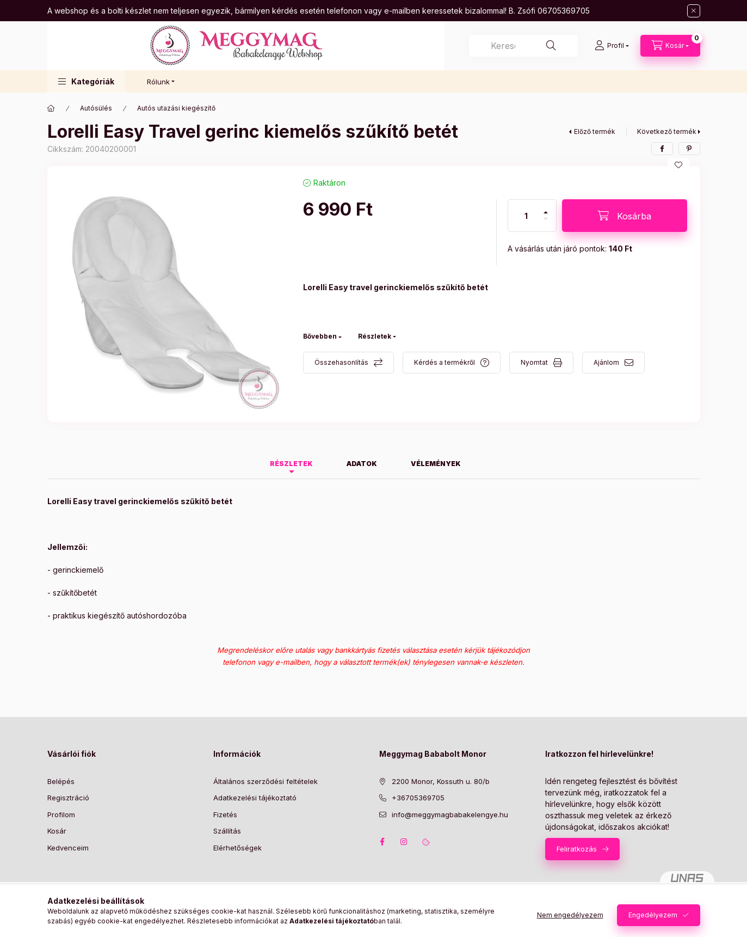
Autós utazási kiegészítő (176, 108)
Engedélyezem (652, 915)
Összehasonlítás (341, 362)
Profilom (61, 814)
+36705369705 (418, 797)
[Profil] (611, 46)
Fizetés (225, 814)
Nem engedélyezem (570, 915)
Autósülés (96, 108)
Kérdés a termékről (444, 362)
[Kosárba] (624, 215)
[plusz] (545, 208)
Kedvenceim (68, 847)
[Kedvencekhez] (678, 165)
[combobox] (523, 46)
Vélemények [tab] (436, 464)
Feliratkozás (577, 848)
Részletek (374, 336)
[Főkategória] (51, 108)
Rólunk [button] (158, 81)
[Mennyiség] (526, 215)
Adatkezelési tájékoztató (255, 797)
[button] (86, 81)
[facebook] (662, 148)
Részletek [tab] (291, 464)
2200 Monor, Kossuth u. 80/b (441, 781)
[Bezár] (693, 10)
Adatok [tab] (362, 464)
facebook (382, 842)
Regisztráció (68, 797)
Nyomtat (534, 362)
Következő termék (666, 131)
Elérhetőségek (237, 847)
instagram (404, 842)
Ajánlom (606, 362)
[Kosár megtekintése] (670, 46)
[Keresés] (551, 45)
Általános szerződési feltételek (265, 781)
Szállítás (227, 830)
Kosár (56, 830)
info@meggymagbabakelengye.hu (450, 814)
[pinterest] (689, 148)
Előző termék (594, 131)
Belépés (61, 781)
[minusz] (545, 223)
